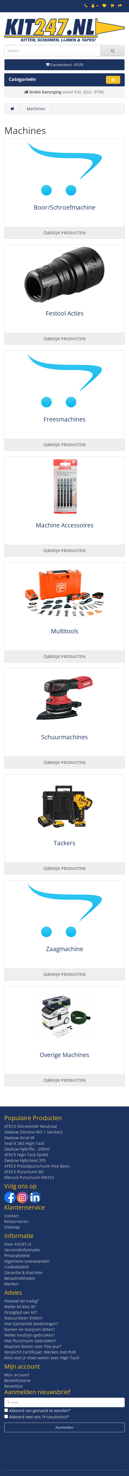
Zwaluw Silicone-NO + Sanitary (33, 1132)
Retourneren (16, 1221)
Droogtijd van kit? (20, 1312)
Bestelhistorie (17, 1380)
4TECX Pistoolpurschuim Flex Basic (37, 1166)
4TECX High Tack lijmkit (26, 1154)
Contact (11, 1215)
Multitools (64, 631)
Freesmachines (64, 419)
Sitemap (12, 1227)
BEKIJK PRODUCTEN (64, 232)
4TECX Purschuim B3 (23, 1171)
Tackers (64, 843)
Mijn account (16, 1374)
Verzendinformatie (22, 1249)
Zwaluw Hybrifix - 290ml (27, 1149)
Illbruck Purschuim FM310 (29, 1177)
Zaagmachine (64, 949)
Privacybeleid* (56, 1416)
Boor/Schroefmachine (64, 207)
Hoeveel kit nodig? (21, 1301)
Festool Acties (65, 313)
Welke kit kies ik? (20, 1306)
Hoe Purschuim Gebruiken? (30, 1340)
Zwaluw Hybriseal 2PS (25, 1160)
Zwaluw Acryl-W (19, 1137)
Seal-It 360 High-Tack (24, 1143)
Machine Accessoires (64, 525)
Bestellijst (13, 1386)
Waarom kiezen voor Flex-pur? (32, 1346)
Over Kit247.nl (17, 1244)
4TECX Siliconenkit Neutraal (30, 1126)
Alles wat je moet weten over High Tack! (42, 1357)
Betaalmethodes (19, 1278)
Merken (11, 1284)
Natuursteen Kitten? (23, 1318)
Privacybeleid (17, 1255)
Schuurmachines (64, 737)
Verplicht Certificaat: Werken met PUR (40, 1352)
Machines (36, 108)
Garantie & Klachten (23, 1272)
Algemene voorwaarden (26, 1261)
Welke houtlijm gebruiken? (29, 1335)
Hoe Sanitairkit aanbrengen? (31, 1323)
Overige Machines (64, 1055)
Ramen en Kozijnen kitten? (29, 1329)
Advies (13, 1293)
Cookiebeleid (16, 1267)
